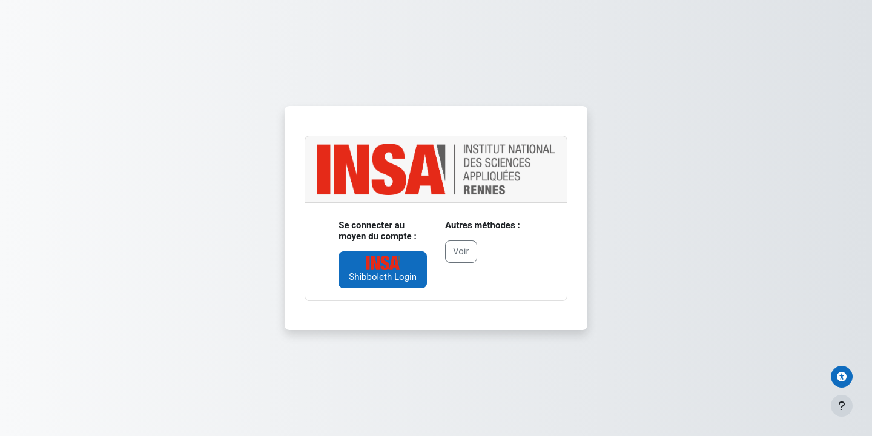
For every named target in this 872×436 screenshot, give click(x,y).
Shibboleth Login (383, 269)
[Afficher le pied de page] (842, 406)
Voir (461, 251)
